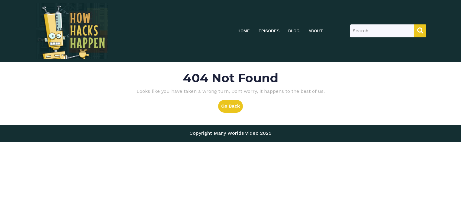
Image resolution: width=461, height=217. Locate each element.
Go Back (232, 107)
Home (243, 30)
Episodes (269, 30)
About (315, 30)
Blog (294, 30)
